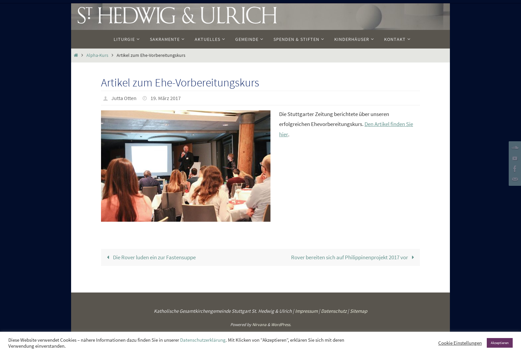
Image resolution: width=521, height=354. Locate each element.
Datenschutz (334, 311)
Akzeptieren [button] (500, 342)
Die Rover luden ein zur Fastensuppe (150, 257)
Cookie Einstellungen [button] (460, 343)
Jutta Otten (124, 98)
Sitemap (358, 311)
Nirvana (259, 324)
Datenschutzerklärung (203, 340)
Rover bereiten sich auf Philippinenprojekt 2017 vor (354, 257)
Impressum (306, 311)
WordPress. (281, 324)
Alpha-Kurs (97, 55)
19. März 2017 (166, 98)
